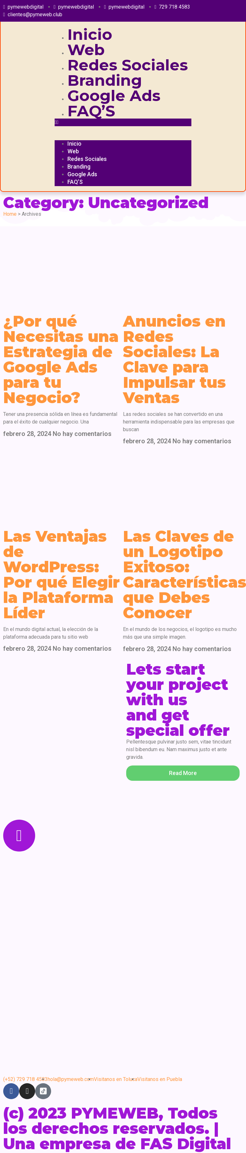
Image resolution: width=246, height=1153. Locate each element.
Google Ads (113, 95)
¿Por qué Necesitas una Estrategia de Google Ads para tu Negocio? (61, 359)
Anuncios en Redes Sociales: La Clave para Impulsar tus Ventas (174, 359)
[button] (123, 122)
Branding (104, 80)
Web (86, 49)
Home (10, 214)
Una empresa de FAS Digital (117, 1144)
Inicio (89, 34)
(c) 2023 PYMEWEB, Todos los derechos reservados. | (111, 1121)
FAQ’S (91, 111)
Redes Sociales (127, 65)
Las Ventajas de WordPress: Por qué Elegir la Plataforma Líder (61, 574)
